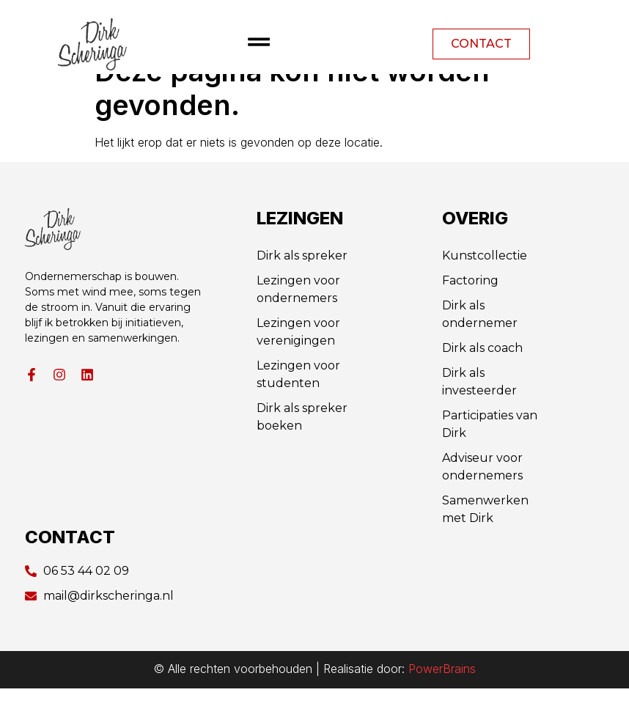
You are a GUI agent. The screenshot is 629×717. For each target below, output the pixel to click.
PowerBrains (442, 697)
